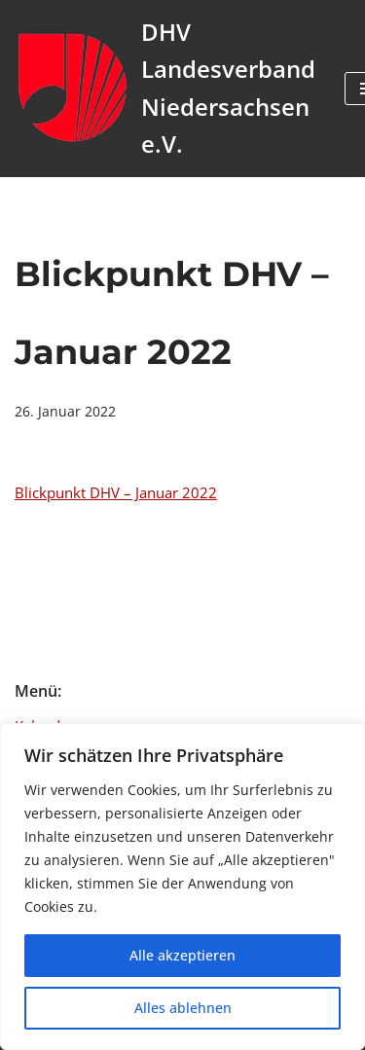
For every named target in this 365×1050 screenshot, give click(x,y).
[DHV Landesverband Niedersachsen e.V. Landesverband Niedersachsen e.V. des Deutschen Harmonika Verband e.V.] (165, 88)
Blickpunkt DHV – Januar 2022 (116, 492)
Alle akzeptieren (182, 955)
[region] (182, 886)
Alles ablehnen (183, 1007)
